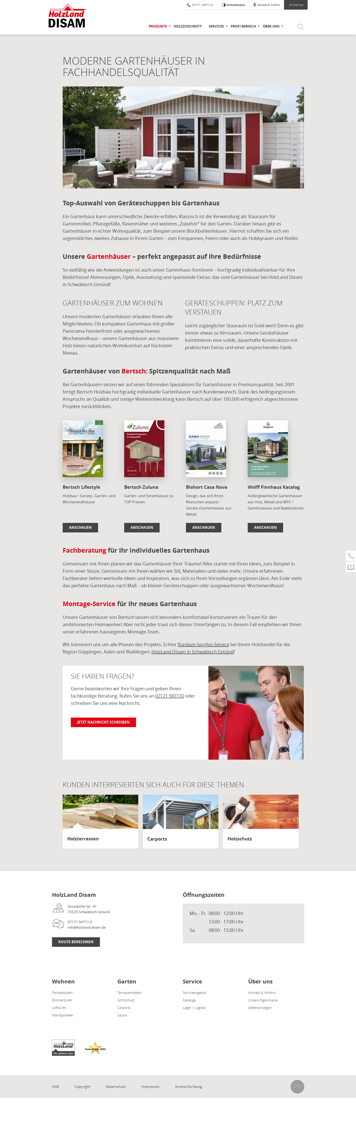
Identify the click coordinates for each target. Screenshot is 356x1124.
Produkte (158, 26)
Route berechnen (76, 941)
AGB (55, 1086)
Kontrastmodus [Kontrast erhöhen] (235, 5)
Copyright (82, 1086)
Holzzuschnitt (188, 26)
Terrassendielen (129, 992)
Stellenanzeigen (260, 1007)
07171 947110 (169, 696)
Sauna (122, 1015)
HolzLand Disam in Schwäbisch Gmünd (192, 652)
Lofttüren (59, 1007)
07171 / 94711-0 (200, 5)
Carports (124, 1007)
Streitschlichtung (188, 1086)
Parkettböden (62, 992)
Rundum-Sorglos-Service (203, 644)
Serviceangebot (194, 992)
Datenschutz (116, 1086)
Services (216, 26)
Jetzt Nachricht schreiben (103, 722)
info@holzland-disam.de (87, 927)
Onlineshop (296, 5)
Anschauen (80, 527)
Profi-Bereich (243, 26)
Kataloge (189, 1000)
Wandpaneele (62, 1015)
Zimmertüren (62, 1000)
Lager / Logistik (194, 1007)
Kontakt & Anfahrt (266, 5)
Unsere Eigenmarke (263, 1000)
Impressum (150, 1086)
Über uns (271, 26)
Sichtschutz (126, 1000)
